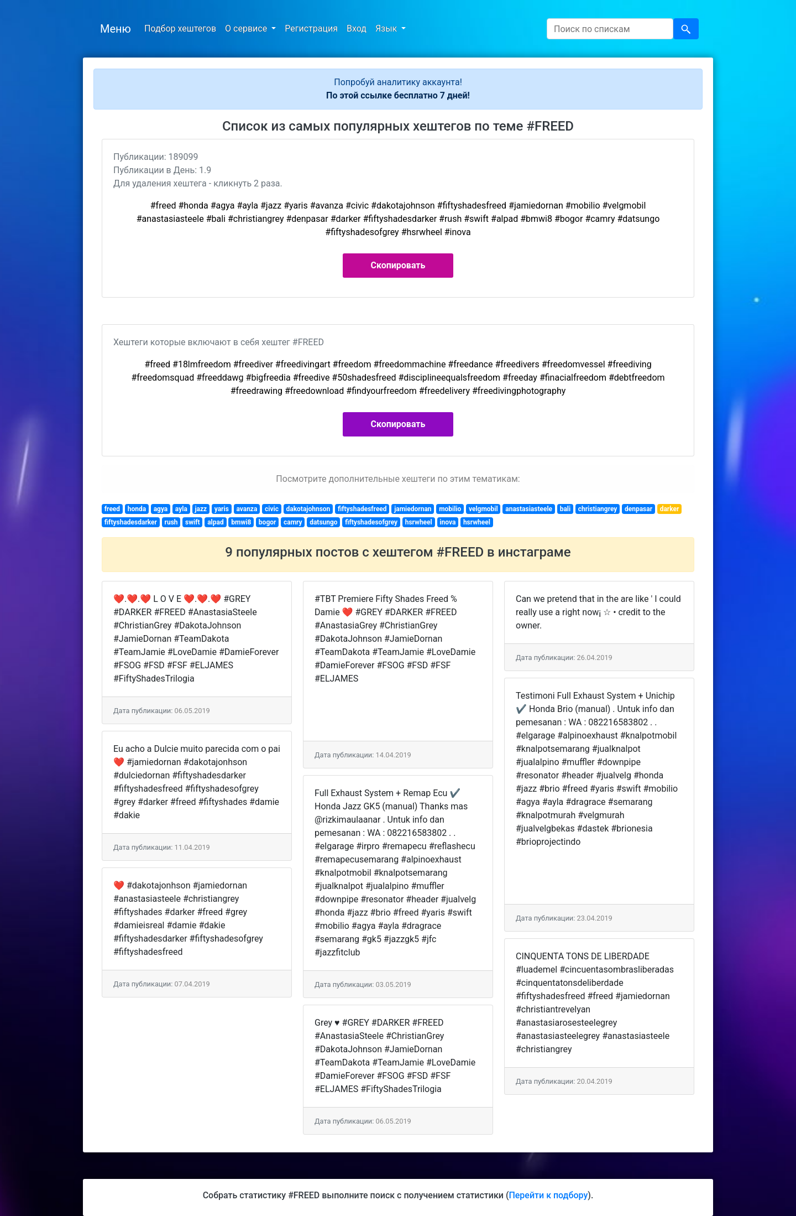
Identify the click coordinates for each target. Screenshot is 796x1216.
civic (272, 509)
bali (565, 509)
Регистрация (311, 28)
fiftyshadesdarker (130, 522)
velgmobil (483, 509)
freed (112, 509)
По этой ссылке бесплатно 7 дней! (398, 95)
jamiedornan (412, 509)
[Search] (610, 28)
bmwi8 (241, 522)
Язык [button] (387, 28)
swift (192, 522)
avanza (246, 509)
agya (161, 509)
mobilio (450, 509)
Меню (115, 28)
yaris (221, 509)
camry (293, 522)
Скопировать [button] (398, 265)
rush (171, 522)
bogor (267, 522)
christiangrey (597, 509)
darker (669, 509)
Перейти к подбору (548, 1195)
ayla (181, 509)
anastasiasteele (528, 509)
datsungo (323, 522)
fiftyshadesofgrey (371, 522)
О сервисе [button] (247, 28)
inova (447, 522)
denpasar (638, 509)
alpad (215, 522)
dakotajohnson (308, 509)
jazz (201, 509)
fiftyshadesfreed (362, 509)
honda (137, 509)
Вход (356, 28)
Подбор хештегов (180, 28)
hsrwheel (418, 522)
